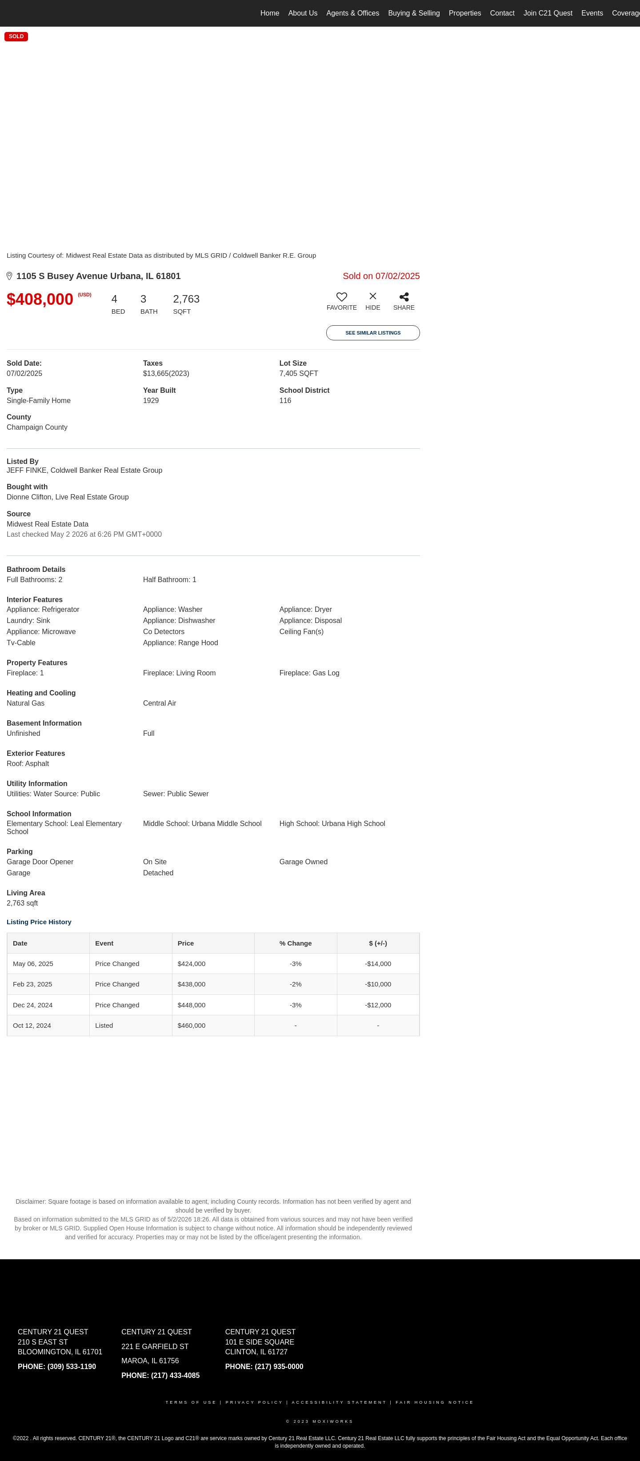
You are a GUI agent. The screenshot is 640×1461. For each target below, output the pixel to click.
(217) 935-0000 (279, 1366)
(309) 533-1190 (72, 1366)
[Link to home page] (11, 13)
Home (270, 13)
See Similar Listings (372, 332)
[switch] (341, 304)
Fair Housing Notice (435, 1402)
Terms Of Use (191, 1402)
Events (592, 13)
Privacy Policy (255, 1402)
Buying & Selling (414, 13)
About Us (303, 13)
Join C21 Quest (548, 13)
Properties (465, 13)
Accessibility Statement (339, 1402)
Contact (502, 13)
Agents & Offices (353, 13)
